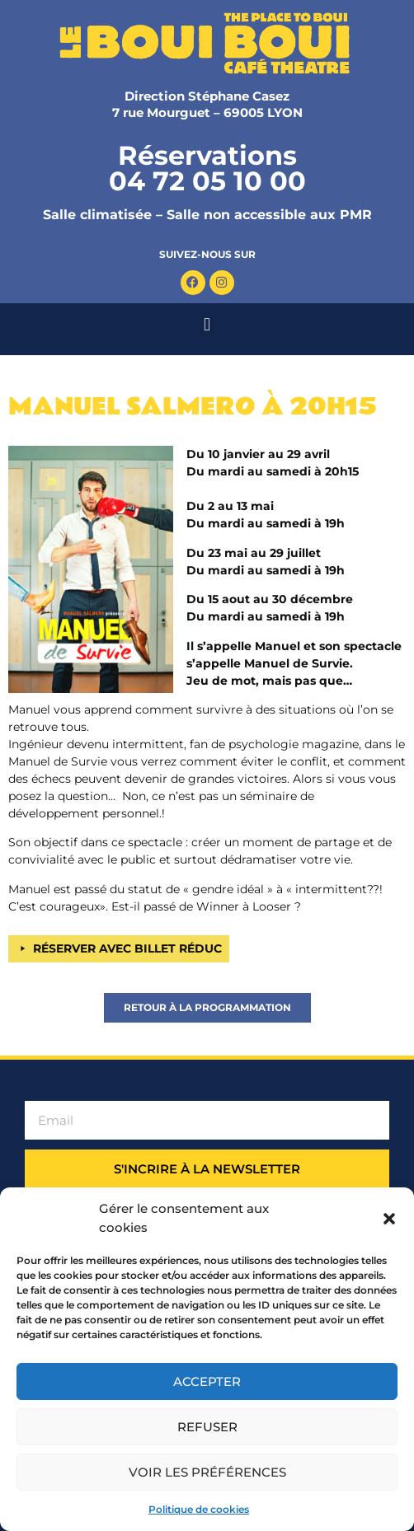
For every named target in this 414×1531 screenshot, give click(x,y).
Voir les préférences (207, 1472)
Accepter (207, 1381)
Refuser (207, 1427)
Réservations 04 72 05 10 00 (207, 168)
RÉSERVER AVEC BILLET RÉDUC (127, 948)
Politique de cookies (198, 1509)
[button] (389, 1218)
